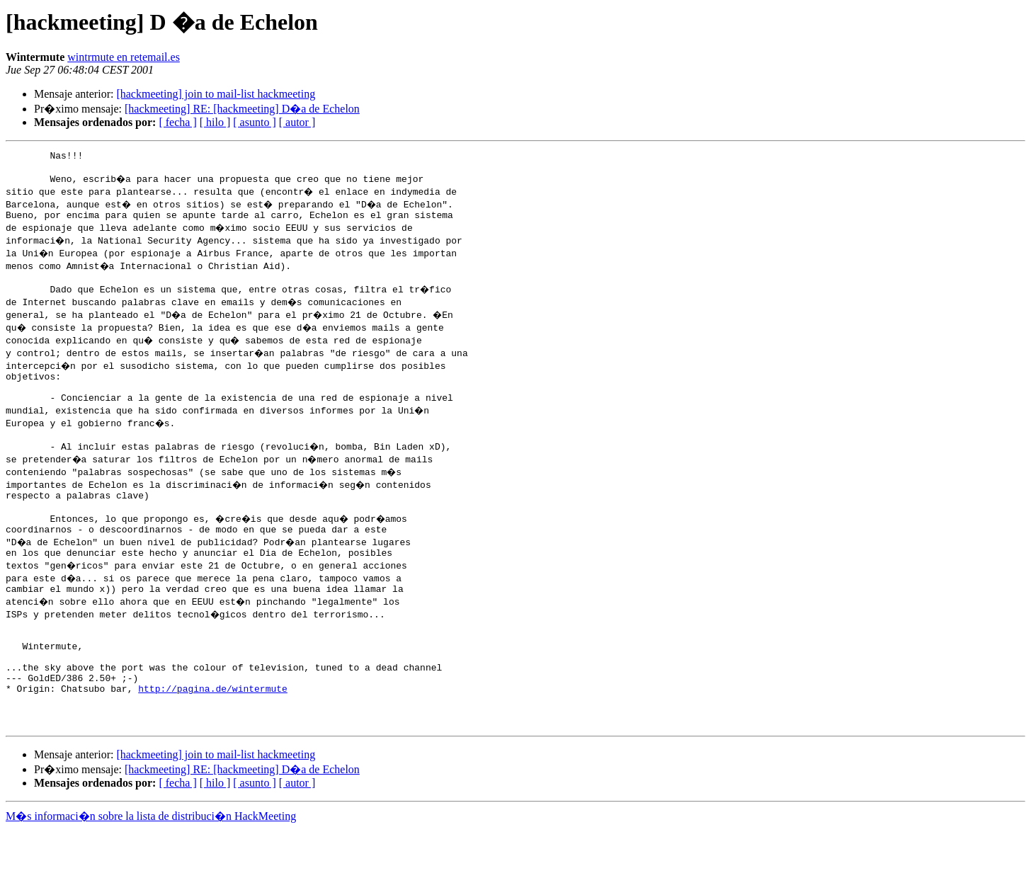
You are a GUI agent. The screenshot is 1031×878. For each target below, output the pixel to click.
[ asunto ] (254, 122)
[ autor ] (297, 122)
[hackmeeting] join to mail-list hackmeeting (215, 94)
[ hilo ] (215, 122)
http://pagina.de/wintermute (212, 730)
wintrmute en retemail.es (123, 57)
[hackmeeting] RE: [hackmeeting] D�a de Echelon (242, 109)
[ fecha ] (177, 122)
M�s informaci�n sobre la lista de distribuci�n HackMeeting (151, 865)
